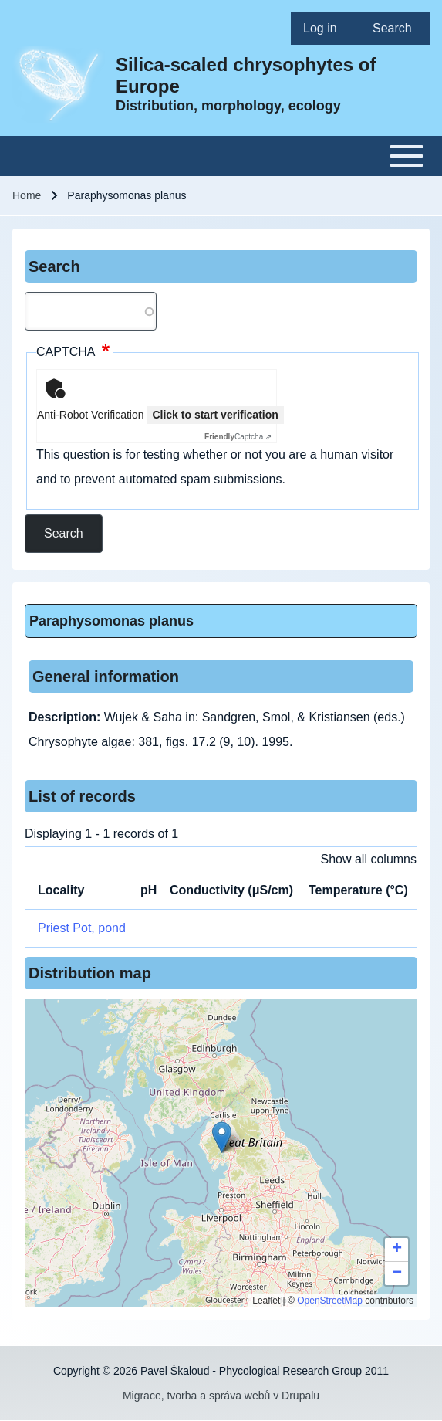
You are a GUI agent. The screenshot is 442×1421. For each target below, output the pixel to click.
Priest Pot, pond (82, 927)
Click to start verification (215, 415)
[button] (221, 1137)
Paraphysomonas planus (111, 621)
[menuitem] (325, 28)
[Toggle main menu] (221, 156)
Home (26, 195)
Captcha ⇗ (238, 436)
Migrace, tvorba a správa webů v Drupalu (221, 1395)
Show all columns (369, 859)
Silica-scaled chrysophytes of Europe (246, 75)
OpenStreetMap (330, 1300)
